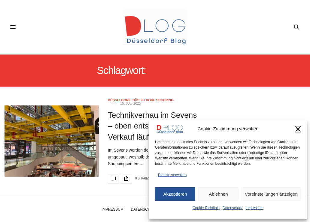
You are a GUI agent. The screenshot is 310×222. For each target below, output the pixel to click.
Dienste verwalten (172, 175)
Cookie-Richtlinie (206, 208)
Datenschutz (233, 208)
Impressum (254, 208)
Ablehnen (218, 194)
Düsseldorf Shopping (153, 100)
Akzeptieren (175, 194)
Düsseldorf (119, 100)
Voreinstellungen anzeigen (271, 194)
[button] (298, 129)
